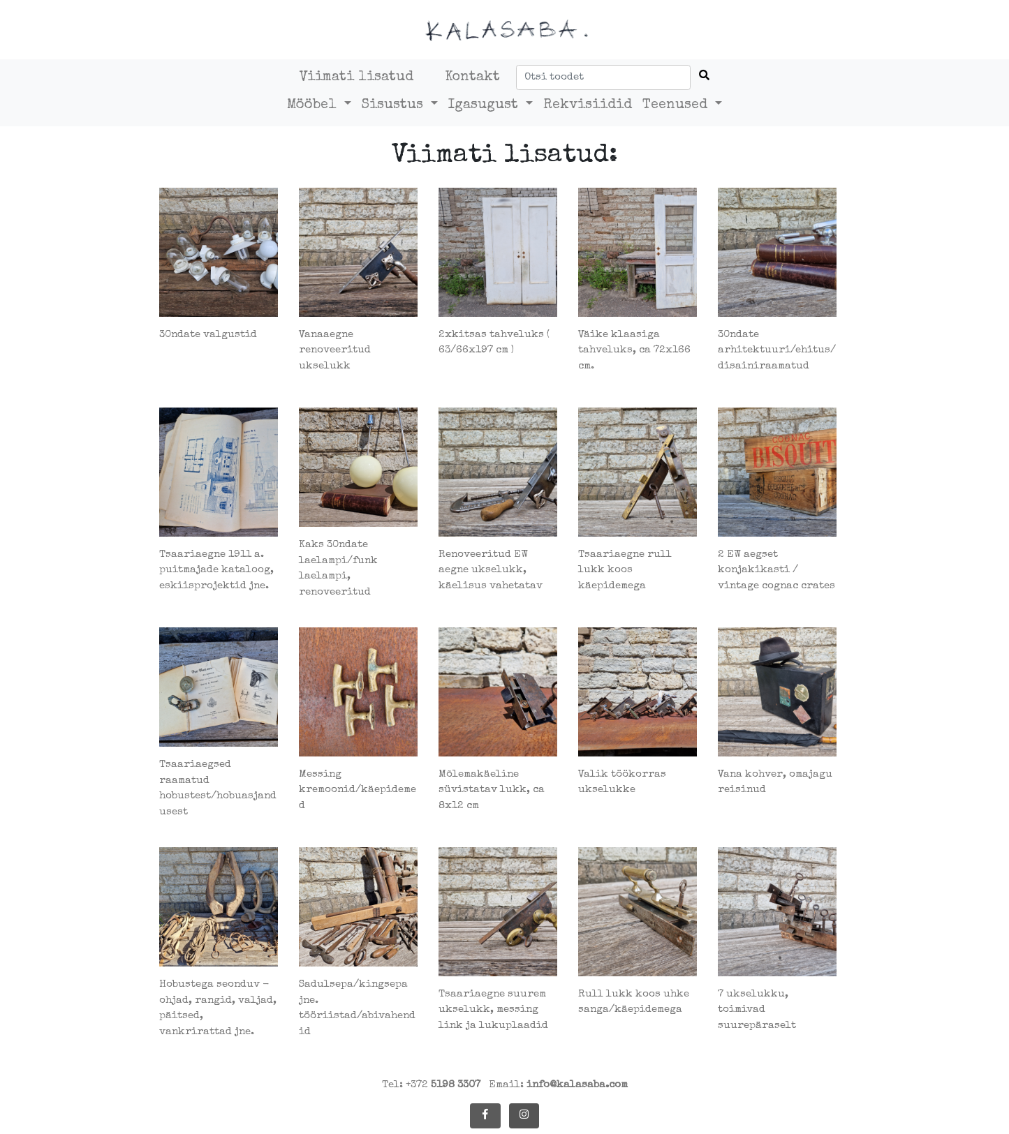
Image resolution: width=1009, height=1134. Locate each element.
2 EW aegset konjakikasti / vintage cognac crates (776, 570)
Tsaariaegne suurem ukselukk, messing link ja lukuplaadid (493, 1010)
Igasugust (485, 105)
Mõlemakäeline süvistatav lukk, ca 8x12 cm (492, 790)
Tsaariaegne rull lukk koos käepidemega (625, 570)
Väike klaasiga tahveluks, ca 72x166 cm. (634, 350)
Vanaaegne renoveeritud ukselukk (335, 350)
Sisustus (394, 105)
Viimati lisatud (356, 77)
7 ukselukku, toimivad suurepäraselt (757, 1010)
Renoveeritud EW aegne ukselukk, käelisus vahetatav (491, 570)
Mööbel (314, 105)
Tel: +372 (431, 1085)
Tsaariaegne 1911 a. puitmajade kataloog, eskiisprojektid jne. (216, 570)
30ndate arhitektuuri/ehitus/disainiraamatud (777, 350)
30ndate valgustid (208, 334)
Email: (558, 1085)
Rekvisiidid (587, 105)
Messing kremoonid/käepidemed (357, 790)
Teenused (677, 105)
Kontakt (472, 77)
